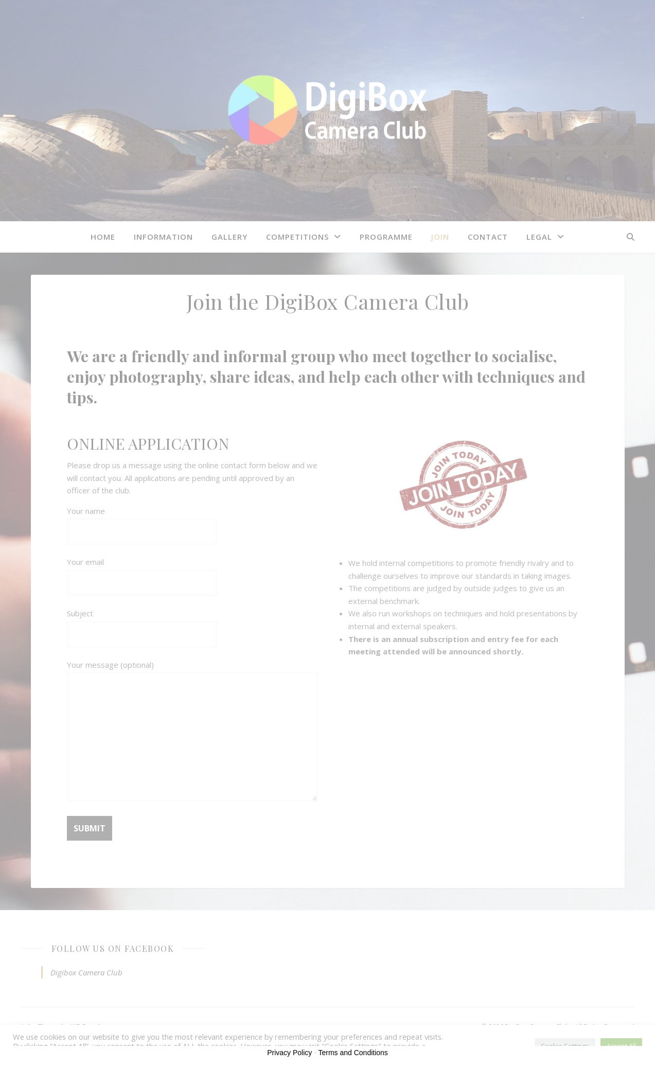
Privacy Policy (289, 1052)
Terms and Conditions (352, 1052)
